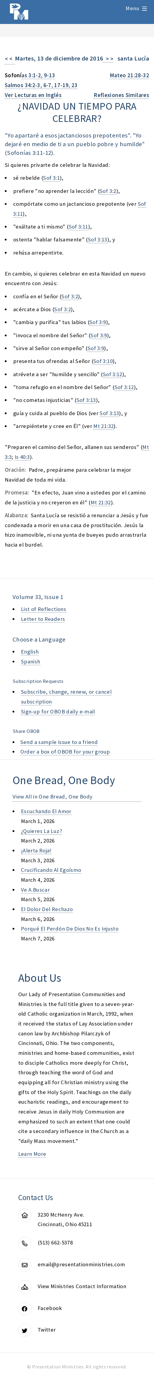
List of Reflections (43, 609)
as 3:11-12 (38, 153)
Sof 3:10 (103, 361)
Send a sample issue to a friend (59, 742)
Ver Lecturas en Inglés (33, 95)
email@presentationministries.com (81, 1264)
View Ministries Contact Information (82, 1286)
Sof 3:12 (112, 374)
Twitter (47, 1329)
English (30, 651)
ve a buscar (35, 889)
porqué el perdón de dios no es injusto (69, 928)
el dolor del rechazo (47, 909)
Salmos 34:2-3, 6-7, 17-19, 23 (41, 85)
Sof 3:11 (78, 226)
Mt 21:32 (103, 426)
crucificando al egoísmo (51, 869)
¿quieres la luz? (41, 831)
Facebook (50, 1308)
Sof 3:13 (97, 239)
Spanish (30, 661)
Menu (132, 8)
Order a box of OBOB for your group (65, 751)
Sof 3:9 (97, 322)
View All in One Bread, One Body (53, 796)
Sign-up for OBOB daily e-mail (58, 711)
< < (10, 58)
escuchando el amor (46, 811)
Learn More (32, 1153)
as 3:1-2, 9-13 (38, 75)
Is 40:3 (22, 456)
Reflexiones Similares (121, 95)
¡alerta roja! (36, 850)
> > (108, 58)
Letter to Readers (43, 618)
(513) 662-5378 (55, 1242)
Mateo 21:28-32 (129, 75)
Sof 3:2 (108, 190)
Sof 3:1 (51, 177)
